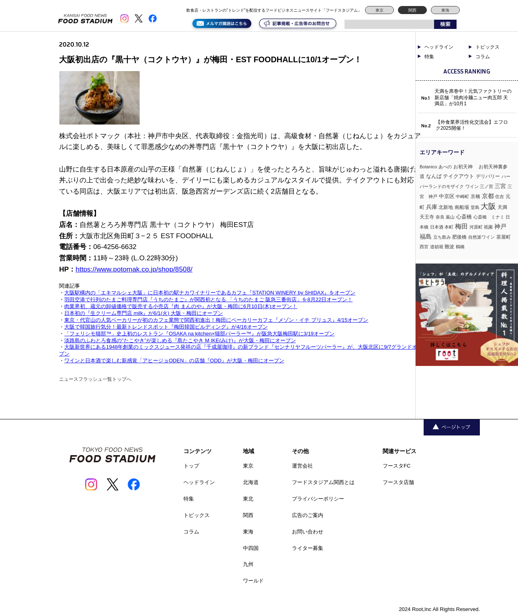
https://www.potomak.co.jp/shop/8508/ (133, 269)
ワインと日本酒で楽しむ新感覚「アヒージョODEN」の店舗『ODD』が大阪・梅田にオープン (174, 361)
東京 (379, 10)
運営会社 (302, 466)
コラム (482, 56)
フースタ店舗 (398, 482)
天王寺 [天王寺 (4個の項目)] (427, 216)
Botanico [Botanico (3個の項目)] (428, 166)
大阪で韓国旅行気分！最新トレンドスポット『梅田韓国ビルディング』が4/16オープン (165, 327)
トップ (191, 466)
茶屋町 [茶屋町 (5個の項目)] (503, 237)
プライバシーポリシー (318, 499)
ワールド (253, 581)
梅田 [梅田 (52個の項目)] (461, 226)
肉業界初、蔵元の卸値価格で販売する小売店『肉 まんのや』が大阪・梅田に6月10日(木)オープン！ (180, 306)
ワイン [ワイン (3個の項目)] (472, 186)
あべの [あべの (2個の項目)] (445, 166)
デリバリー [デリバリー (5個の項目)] (488, 176)
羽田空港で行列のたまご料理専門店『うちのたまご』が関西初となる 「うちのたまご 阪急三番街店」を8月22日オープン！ (208, 299)
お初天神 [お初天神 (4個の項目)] (465, 166)
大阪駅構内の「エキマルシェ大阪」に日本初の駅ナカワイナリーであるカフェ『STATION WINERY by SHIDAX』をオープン (209, 293)
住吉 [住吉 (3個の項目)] (499, 196)
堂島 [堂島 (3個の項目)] (475, 207)
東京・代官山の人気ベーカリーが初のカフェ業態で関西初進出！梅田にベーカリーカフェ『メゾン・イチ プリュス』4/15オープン (216, 320)
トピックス (487, 47)
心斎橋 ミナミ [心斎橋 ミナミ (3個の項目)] (488, 217)
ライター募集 (307, 548)
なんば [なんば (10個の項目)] (434, 176)
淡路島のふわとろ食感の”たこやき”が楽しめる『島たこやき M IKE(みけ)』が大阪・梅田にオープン (180, 340)
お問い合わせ (307, 532)
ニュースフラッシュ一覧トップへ (95, 379)
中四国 (251, 548)
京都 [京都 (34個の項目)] (488, 195)
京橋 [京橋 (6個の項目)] (475, 196)
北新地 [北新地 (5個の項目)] (445, 207)
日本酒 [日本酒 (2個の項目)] (436, 227)
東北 (248, 499)
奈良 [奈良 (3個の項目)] (440, 217)
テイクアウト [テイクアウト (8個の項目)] (458, 176)
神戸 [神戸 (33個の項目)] (500, 226)
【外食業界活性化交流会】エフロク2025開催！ (472, 125)
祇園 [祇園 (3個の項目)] (488, 227)
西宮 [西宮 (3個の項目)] (424, 246)
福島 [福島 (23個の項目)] (426, 236)
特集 (429, 56)
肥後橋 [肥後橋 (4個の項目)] (459, 236)
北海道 (251, 482)
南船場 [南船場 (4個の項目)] (462, 207)
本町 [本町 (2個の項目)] (449, 227)
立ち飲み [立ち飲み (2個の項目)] (442, 237)
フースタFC (396, 466)
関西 (412, 10)
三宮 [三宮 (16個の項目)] (500, 186)
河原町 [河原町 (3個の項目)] (476, 227)
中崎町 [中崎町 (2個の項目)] (462, 196)
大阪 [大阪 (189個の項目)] (488, 206)
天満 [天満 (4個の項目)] (502, 207)
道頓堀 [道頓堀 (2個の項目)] (436, 246)
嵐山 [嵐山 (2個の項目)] (450, 217)
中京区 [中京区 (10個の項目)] (447, 196)
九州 (248, 564)
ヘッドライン (438, 47)
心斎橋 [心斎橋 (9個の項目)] (464, 217)
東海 (445, 10)
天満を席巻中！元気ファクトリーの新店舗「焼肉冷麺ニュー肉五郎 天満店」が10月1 (473, 97)
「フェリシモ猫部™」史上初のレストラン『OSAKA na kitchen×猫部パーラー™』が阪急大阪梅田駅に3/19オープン (199, 334)
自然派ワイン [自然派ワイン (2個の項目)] (481, 237)
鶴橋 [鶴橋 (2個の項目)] (460, 246)
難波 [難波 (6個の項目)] (449, 246)
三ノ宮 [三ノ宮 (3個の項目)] (486, 186)
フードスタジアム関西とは (323, 482)
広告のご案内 (307, 515)
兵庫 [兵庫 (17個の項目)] (431, 207)
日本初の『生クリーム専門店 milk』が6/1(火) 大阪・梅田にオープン (143, 313)
